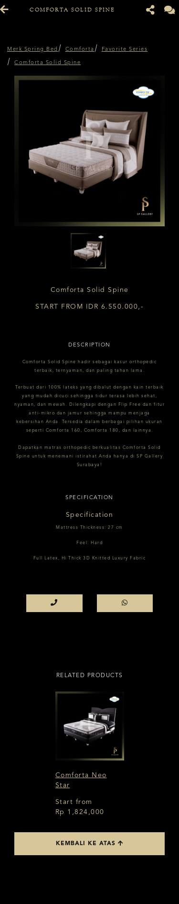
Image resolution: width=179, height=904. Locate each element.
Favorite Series (125, 49)
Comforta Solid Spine (47, 63)
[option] (89, 151)
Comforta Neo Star (81, 780)
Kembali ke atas (90, 843)
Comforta (80, 49)
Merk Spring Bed (32, 49)
